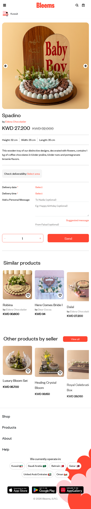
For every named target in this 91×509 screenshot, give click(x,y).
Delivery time (10, 193)
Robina (8, 306)
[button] (4, 5)
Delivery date (10, 187)
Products (9, 427)
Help (5, 449)
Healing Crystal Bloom (45, 395)
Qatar (74, 466)
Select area (33, 173)
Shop (6, 416)
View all (75, 339)
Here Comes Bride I (48, 314)
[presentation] (6, 65)
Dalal (70, 316)
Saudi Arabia (37, 466)
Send (68, 238)
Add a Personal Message (16, 199)
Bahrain (57, 466)
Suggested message (77, 220)
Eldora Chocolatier (15, 121)
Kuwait (17, 466)
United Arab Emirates (37, 474)
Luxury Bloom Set (15, 389)
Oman (62, 474)
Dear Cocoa (43, 318)
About (7, 438)
